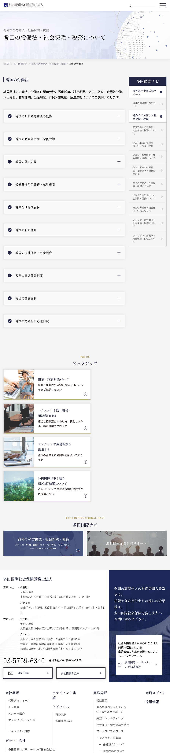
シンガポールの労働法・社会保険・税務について (144, 170)
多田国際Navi (63, 646)
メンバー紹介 (16, 644)
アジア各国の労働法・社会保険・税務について (144, 130)
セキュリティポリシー (70, 720)
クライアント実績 (65, 623)
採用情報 (153, 632)
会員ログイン (156, 623)
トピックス (60, 632)
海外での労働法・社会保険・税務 (48, 63)
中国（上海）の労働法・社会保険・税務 (143, 144)
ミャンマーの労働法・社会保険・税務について (144, 223)
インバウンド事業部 (109, 669)
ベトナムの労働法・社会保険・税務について (144, 197)
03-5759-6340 (24, 591)
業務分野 (100, 623)
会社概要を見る (70, 604)
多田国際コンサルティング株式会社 (30, 676)
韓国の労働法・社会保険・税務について (144, 209)
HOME (6, 63)
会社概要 (12, 623)
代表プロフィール (19, 631)
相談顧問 (102, 631)
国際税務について (114, 682)
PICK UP (60, 640)
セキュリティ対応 (19, 658)
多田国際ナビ (20, 63)
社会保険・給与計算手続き (113, 656)
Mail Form (23, 604)
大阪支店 (13, 638)
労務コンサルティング (110, 649)
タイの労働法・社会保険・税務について (144, 184)
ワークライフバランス (110, 663)
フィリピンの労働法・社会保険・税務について (144, 238)
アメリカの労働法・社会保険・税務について (144, 156)
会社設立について (114, 676)
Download (135, 703)
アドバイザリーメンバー (23, 651)
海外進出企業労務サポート (145, 92)
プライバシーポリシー (99, 720)
